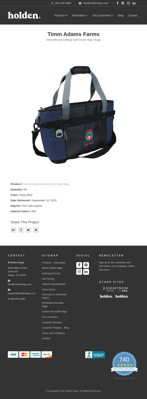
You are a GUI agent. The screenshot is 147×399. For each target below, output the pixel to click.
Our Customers (103, 15)
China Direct (48, 289)
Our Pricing (48, 278)
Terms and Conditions (53, 333)
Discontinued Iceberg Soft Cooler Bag (46, 184)
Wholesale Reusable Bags (53, 304)
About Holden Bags (52, 268)
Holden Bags (17, 262)
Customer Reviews (52, 322)
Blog (120, 15)
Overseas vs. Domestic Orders (54, 296)
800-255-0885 (16, 298)
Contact (132, 15)
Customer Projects (52, 327)
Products (60, 15)
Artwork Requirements (54, 284)
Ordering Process (51, 273)
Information (80, 15)
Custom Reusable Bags (54, 311)
